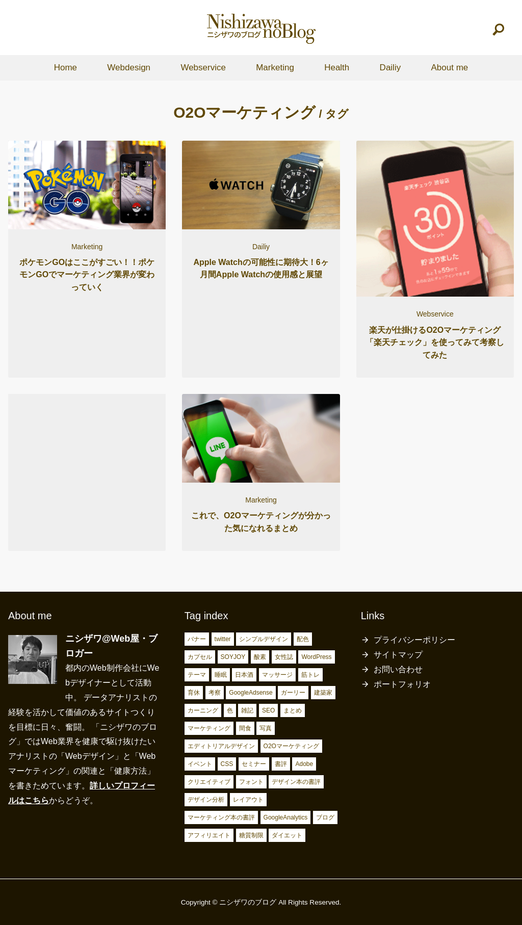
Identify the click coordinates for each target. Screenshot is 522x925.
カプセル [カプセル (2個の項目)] (200, 656)
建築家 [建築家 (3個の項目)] (323, 692)
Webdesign (128, 67)
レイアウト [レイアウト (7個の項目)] (248, 799)
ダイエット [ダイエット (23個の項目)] (287, 835)
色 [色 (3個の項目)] (230, 710)
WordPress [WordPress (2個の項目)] (316, 656)
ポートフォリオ (402, 684)
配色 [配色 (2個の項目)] (303, 639)
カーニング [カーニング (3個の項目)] (203, 710)
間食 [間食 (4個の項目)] (245, 728)
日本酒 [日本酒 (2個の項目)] (244, 674)
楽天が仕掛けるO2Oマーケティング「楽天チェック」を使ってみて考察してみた (435, 342)
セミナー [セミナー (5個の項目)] (254, 764)
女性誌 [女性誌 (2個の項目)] (284, 656)
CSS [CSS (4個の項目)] (227, 764)
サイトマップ (398, 654)
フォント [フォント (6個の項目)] (251, 781)
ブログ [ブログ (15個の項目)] (325, 817)
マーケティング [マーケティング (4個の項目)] (209, 728)
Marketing (275, 67)
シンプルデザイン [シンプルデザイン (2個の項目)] (263, 639)
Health (336, 67)
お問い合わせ (398, 669)
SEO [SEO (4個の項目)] (268, 710)
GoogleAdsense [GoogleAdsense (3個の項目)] (250, 692)
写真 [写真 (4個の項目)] (265, 728)
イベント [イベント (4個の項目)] (200, 764)
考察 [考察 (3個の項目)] (214, 692)
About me (449, 67)
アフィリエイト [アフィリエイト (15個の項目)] (209, 835)
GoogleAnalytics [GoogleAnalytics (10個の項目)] (286, 817)
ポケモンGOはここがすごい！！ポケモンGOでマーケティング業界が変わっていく (86, 275)
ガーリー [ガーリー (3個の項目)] (293, 692)
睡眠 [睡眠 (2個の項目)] (221, 674)
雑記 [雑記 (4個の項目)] (247, 710)
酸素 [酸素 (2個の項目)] (260, 656)
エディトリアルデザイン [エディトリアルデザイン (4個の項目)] (221, 746)
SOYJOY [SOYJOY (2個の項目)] (233, 656)
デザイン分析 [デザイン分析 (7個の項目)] (206, 799)
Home (65, 67)
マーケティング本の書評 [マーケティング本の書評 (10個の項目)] (221, 817)
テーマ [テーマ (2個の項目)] (197, 674)
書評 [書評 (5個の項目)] (281, 764)
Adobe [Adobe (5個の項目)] (304, 764)
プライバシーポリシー (414, 640)
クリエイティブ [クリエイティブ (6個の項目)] (209, 781)
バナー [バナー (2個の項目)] (197, 639)
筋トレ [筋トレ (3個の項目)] (310, 674)
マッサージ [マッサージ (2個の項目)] (277, 674)
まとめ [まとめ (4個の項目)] (292, 710)
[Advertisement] (87, 467)
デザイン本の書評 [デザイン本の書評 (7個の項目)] (296, 781)
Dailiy (390, 67)
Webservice (203, 67)
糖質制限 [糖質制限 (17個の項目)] (251, 835)
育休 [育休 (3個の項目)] (194, 692)
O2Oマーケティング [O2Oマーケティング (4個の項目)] (291, 746)
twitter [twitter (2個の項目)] (223, 639)
